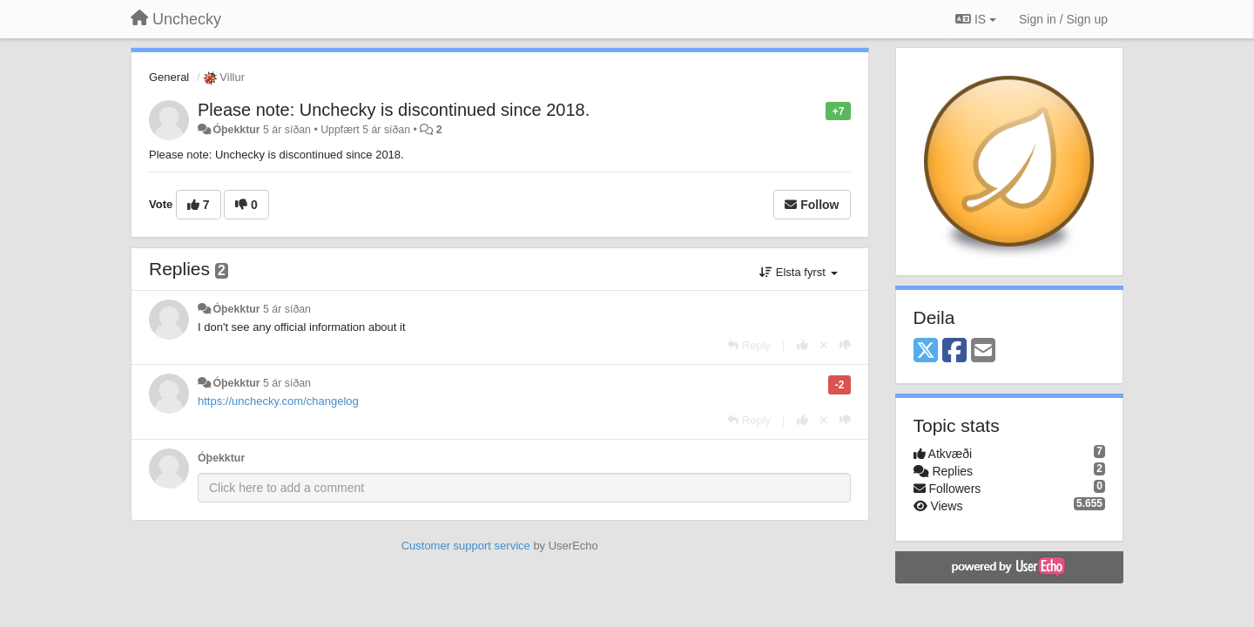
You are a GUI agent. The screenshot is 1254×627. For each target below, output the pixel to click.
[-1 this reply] (845, 345)
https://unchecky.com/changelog (278, 401)
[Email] (983, 351)
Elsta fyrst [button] (798, 272)
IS (975, 19)
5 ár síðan (287, 309)
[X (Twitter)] (926, 351)
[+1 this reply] (802, 345)
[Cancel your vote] (823, 345)
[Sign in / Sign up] (1063, 19)
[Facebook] (954, 351)
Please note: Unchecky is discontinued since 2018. (394, 109)
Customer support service (465, 545)
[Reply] (749, 345)
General (169, 77)
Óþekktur (236, 130)
